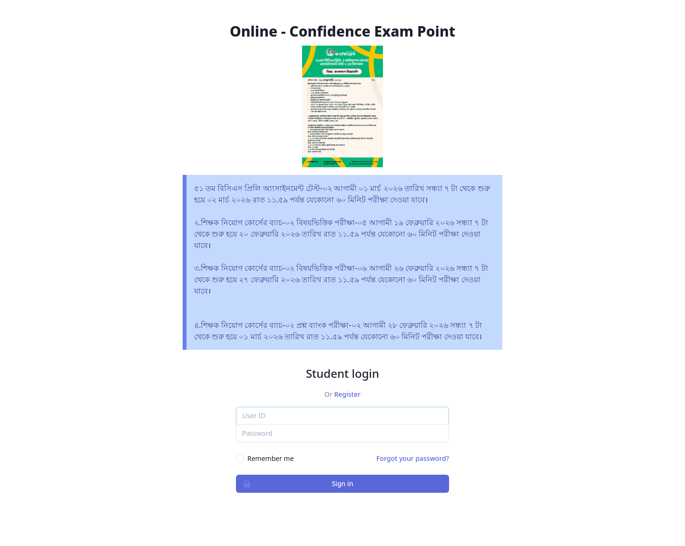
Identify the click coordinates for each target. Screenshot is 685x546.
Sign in (294, 483)
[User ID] (342, 416)
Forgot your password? (412, 458)
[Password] (342, 433)
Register (347, 394)
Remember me (270, 458)
